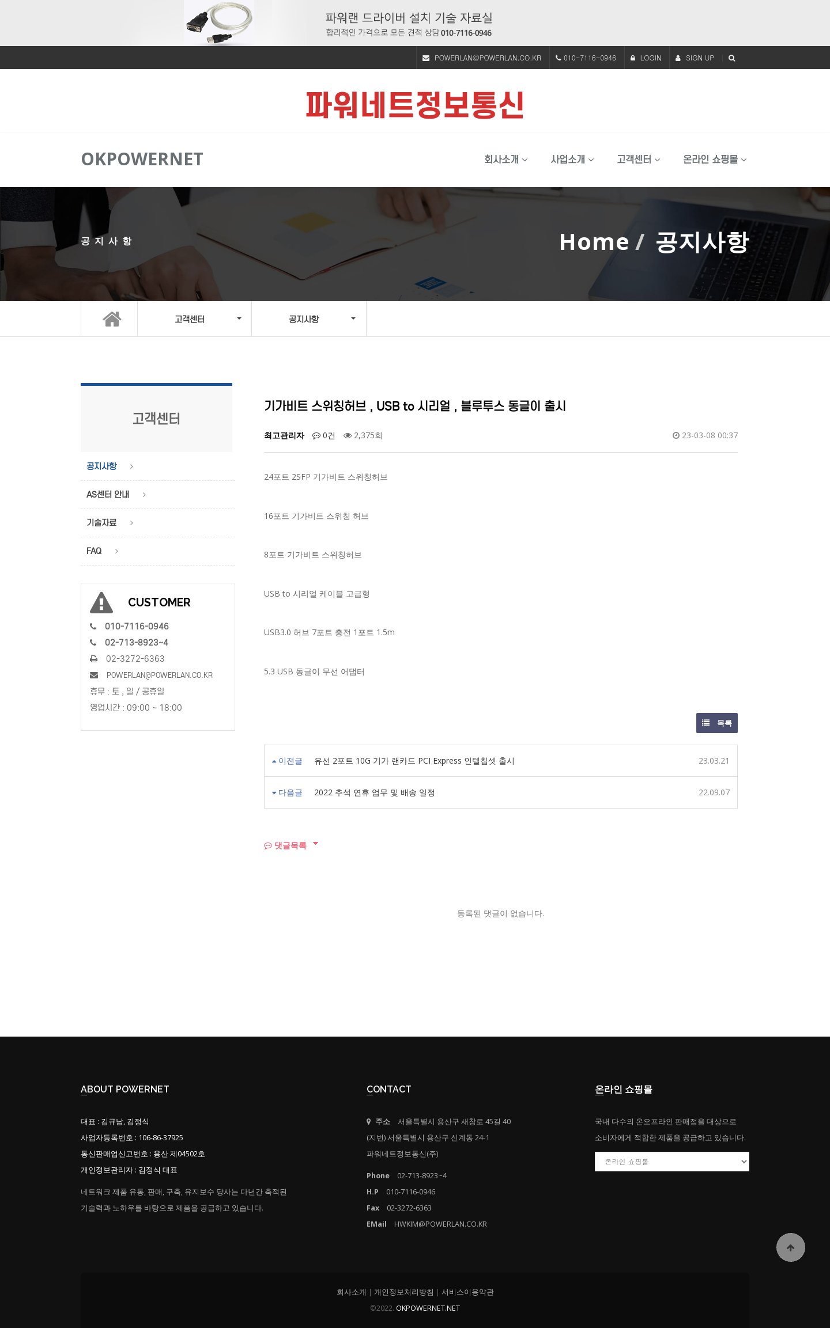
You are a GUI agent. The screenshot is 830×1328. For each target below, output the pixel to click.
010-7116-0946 (590, 57)
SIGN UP (695, 57)
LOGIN (646, 57)
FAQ (93, 551)
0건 (323, 435)
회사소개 (505, 160)
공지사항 (101, 466)
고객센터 (638, 160)
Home (594, 241)
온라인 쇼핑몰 (714, 160)
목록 (717, 723)
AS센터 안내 (107, 495)
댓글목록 (285, 845)
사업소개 (572, 160)
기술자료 (101, 523)
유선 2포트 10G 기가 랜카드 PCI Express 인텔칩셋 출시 (414, 760)
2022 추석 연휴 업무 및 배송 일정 (374, 792)
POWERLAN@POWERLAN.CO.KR (488, 57)
